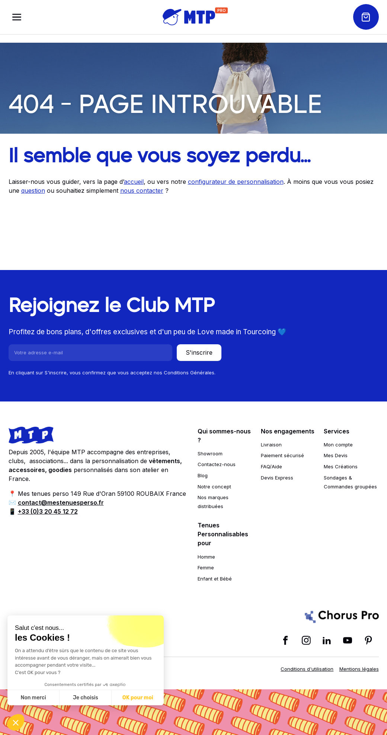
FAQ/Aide (271, 466)
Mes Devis (336, 455)
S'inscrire (199, 352)
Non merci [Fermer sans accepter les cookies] (33, 698)
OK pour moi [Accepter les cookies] (137, 698)
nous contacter (141, 190)
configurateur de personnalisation (236, 181)
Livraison (271, 445)
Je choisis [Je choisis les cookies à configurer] (85, 698)
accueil (134, 181)
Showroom (210, 453)
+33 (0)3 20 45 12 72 (48, 511)
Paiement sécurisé (282, 455)
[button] (16, 722)
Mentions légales (359, 669)
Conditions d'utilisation (307, 669)
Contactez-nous (217, 464)
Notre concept (214, 487)
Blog (203, 475)
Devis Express (277, 478)
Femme (206, 567)
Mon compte (338, 445)
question (33, 190)
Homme (206, 557)
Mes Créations (341, 466)
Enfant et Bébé (215, 579)
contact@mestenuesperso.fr (61, 502)
